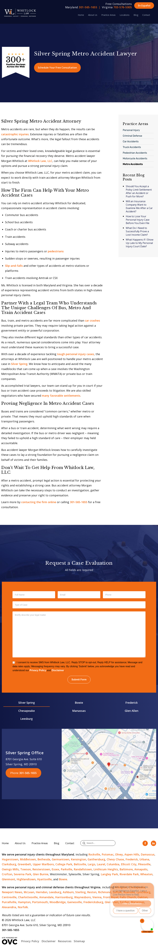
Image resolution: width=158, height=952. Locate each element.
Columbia (113, 864)
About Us (92, 14)
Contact (146, 14)
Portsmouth (40, 902)
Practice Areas (108, 14)
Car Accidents (130, 141)
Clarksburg (9, 864)
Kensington (78, 859)
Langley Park (109, 874)
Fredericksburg (93, 902)
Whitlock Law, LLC (40, 161)
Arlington (121, 887)
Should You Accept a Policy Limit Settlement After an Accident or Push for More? (139, 191)
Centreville (9, 897)
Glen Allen (131, 711)
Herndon (41, 892)
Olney (119, 854)
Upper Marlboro (43, 864)
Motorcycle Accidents (135, 158)
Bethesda (43, 859)
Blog (136, 14)
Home (81, 14)
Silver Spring (19, 364)
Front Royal (110, 897)
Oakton (142, 897)
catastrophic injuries (15, 134)
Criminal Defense (132, 135)
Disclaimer (58, 670)
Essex (55, 869)
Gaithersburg (96, 859)
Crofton (7, 874)
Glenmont (8, 879)
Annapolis (140, 869)
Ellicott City (128, 864)
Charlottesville (28, 897)
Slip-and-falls (14, 265)
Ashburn (68, 892)
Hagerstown (10, 859)
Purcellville (9, 902)
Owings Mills (10, 869)
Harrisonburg (64, 897)
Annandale (46, 897)
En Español (144, 5)
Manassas (79, 711)
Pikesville (144, 864)
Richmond (104, 892)
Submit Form (79, 679)
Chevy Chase (115, 859)
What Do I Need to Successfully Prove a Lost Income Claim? (137, 231)
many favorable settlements (61, 395)
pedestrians (56, 251)
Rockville (94, 854)
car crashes (92, 320)
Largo (91, 864)
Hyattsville (44, 879)
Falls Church (128, 897)
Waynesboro (82, 897)
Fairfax (124, 902)
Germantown (60, 859)
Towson (25, 869)
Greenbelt (24, 864)
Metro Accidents (133, 164)
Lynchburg (143, 892)
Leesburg (26, 719)
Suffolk (117, 892)
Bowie (79, 702)
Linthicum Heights (105, 869)
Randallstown (83, 869)
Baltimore (126, 869)
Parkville (66, 869)
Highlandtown (26, 879)
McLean (29, 892)
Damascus (147, 854)
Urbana (144, 859)
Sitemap (79, 941)
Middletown (28, 859)
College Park (63, 864)
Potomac (108, 854)
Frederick (131, 702)
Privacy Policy (38, 670)
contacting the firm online (38, 502)
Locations (124, 14)
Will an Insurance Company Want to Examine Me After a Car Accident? (139, 206)
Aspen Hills (131, 854)
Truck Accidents (132, 147)
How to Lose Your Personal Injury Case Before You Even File (137, 220)
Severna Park (22, 874)
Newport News (12, 892)
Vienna (97, 897)
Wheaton (146, 874)
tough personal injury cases (75, 354)
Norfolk (23, 907)
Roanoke (129, 892)
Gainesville (74, 902)
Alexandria (9, 907)
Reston (91, 892)
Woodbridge (57, 902)
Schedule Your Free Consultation (57, 67)
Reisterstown (41, 869)
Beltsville (80, 864)
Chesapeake (26, 711)
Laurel (101, 864)
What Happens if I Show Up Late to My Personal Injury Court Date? (139, 243)
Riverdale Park (129, 874)
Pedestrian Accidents (135, 152)
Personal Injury (131, 130)
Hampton (24, 902)
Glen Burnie (40, 874)
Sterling (80, 892)
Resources (64, 941)
